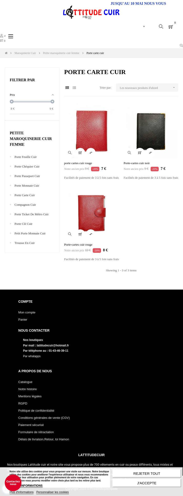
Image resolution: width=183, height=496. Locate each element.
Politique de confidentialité (36, 410)
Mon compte (27, 312)
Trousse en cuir (25, 243)
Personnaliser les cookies (52, 492)
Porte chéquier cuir (27, 166)
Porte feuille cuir (26, 157)
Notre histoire (27, 389)
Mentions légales (30, 396)
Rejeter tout (146, 473)
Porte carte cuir (25, 195)
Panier (22, 319)
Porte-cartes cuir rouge (78, 244)
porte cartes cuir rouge (78, 163)
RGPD (22, 403)
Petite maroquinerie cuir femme (31, 138)
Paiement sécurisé (31, 425)
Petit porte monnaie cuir (30, 233)
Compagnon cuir (25, 204)
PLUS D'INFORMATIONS (26, 485)
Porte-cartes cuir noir (137, 163)
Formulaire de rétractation (36, 432)
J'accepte (146, 483)
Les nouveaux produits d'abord (149, 87)
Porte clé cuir (23, 224)
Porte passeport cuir (27, 176)
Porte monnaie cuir (27, 185)
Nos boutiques (33, 340)
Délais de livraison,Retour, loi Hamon (43, 439)
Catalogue (25, 382)
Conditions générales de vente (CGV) (44, 418)
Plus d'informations (22, 492)
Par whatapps (32, 356)
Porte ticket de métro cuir (32, 214)
